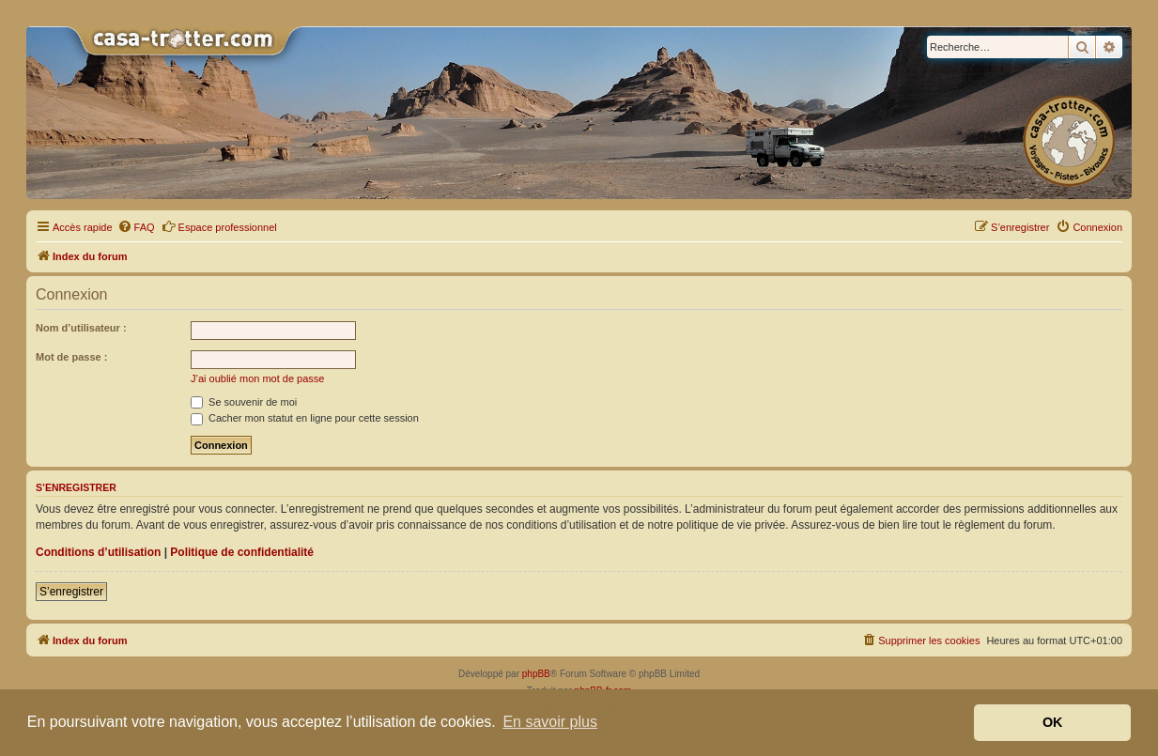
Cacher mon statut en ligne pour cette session (305, 418)
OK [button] (1052, 722)
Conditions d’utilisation (98, 552)
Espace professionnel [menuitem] (219, 226)
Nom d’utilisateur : (81, 327)
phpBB (536, 674)
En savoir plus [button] (549, 722)
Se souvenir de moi (244, 402)
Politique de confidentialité (242, 552)
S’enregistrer (71, 591)
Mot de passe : (71, 357)
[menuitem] (136, 227)
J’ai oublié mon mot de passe (257, 378)
